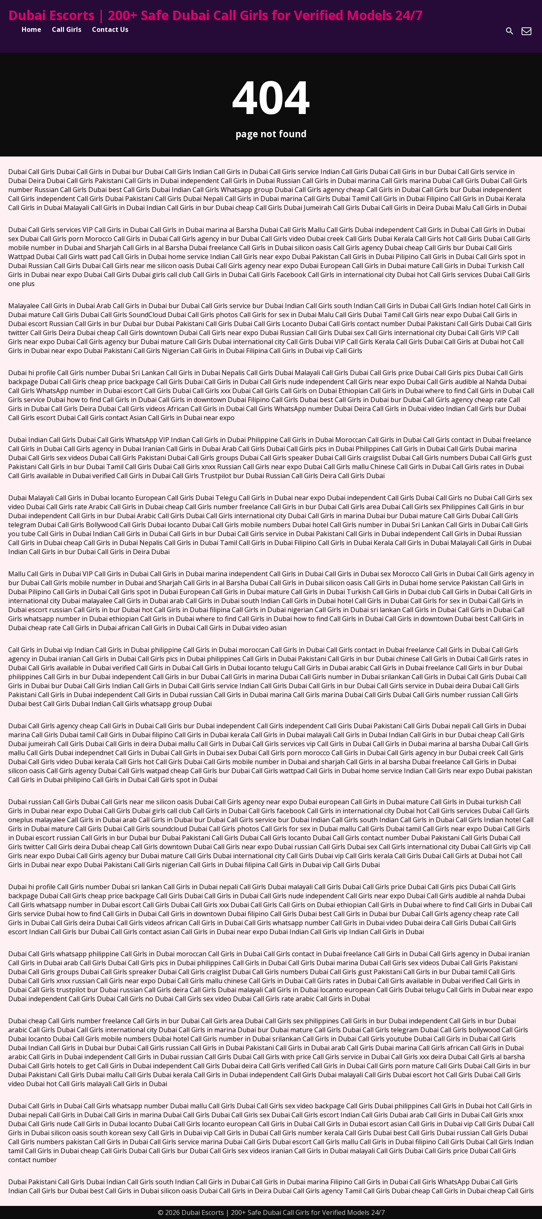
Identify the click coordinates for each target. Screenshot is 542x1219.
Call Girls (66, 29)
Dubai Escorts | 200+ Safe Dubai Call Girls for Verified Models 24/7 (215, 15)
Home (31, 29)
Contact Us (110, 29)
